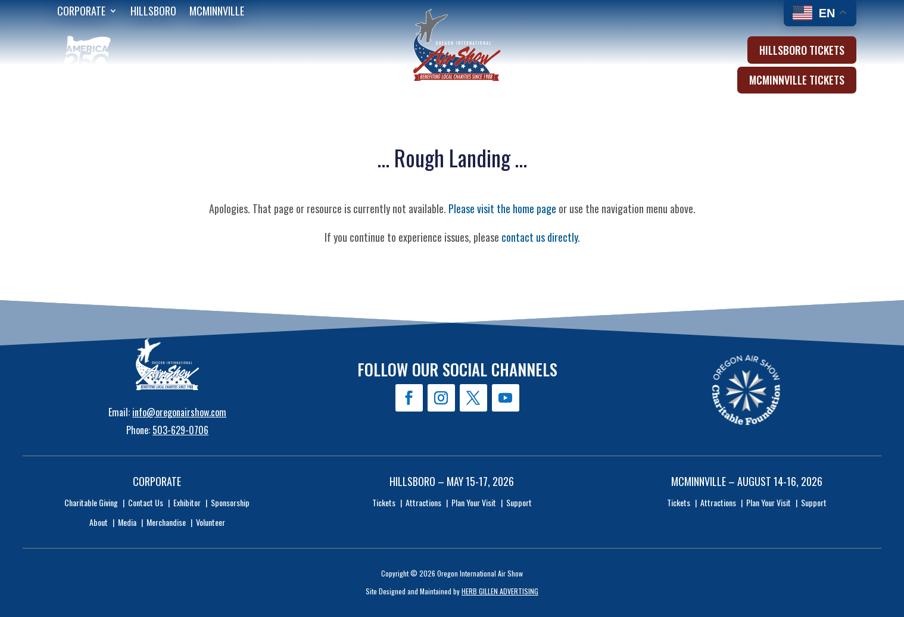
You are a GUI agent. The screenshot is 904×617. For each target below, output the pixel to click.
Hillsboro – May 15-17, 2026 (451, 481)
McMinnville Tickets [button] (796, 80)
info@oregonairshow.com (179, 412)
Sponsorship (230, 502)
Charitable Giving (91, 502)
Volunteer (210, 522)
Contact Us (145, 502)
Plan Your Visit (473, 502)
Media (127, 522)
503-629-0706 (180, 430)
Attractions (423, 502)
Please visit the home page (502, 208)
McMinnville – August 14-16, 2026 (746, 481)
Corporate (157, 481)
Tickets (383, 502)
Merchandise (166, 522)
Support (519, 502)
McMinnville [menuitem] (216, 12)
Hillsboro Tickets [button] (801, 50)
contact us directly (539, 237)
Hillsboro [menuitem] (153, 12)
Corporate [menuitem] (81, 12)
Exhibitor (187, 502)
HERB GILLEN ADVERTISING (500, 591)
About (98, 522)
